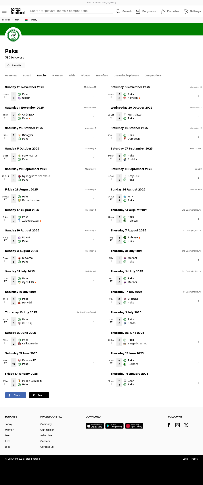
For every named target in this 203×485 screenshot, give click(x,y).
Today (8, 424)
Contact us (46, 447)
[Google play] (115, 426)
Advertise (46, 435)
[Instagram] (179, 426)
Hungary (31, 20)
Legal (186, 459)
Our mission (47, 430)
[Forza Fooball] (18, 11)
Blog (7, 447)
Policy (194, 459)
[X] (188, 426)
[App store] (95, 426)
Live (7, 441)
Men (17, 20)
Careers (45, 441)
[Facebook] (170, 426)
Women (9, 430)
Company (46, 424)
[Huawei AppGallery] (135, 426)
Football (6, 20)
